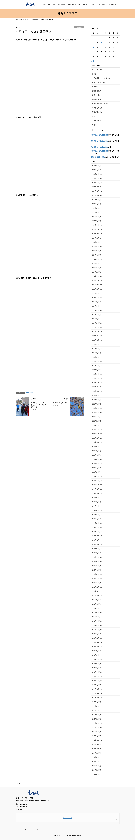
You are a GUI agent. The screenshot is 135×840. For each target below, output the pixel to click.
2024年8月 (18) (97, 246)
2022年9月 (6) (96, 344)
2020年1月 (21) (97, 480)
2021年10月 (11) (97, 391)
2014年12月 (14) (97, 740)
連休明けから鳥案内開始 (99, 135)
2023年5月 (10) (97, 310)
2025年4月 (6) (96, 212)
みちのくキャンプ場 (98, 82)
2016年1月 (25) (97, 685)
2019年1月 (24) (97, 532)
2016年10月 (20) (97, 646)
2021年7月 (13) (97, 404)
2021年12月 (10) (97, 383)
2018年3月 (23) (97, 574)
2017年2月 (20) (97, 629)
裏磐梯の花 (95, 95)
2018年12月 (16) (97, 536)
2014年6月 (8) (96, 766)
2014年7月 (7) (96, 761)
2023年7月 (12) (97, 302)
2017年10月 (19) (97, 595)
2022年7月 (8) (96, 353)
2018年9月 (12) (97, 548)
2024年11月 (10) (97, 234)
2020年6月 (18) (97, 459)
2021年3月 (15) (97, 421)
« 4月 (93, 61)
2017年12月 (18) (97, 587)
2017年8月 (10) (97, 604)
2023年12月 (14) (97, 280)
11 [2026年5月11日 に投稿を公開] (93, 47)
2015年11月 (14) (97, 693)
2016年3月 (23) (97, 676)
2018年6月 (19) (97, 561)
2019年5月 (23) (97, 514)
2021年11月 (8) (97, 387)
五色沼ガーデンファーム (100, 103)
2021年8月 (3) (96, 399)
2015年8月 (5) (96, 706)
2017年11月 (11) (97, 591)
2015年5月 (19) (97, 719)
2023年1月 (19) (97, 327)
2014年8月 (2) (96, 757)
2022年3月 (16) (97, 370)
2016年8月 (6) (96, 655)
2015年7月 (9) (96, 710)
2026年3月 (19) (97, 174)
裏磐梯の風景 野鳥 (98, 157)
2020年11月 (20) (97, 438)
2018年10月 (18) (97, 544)
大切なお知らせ (97, 108)
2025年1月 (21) (97, 225)
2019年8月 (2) (96, 502)
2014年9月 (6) (96, 753)
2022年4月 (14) (97, 365)
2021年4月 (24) (97, 417)
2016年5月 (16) (97, 668)
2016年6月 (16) (97, 663)
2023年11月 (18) (97, 285)
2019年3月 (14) (97, 523)
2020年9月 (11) (97, 446)
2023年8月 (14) (97, 297)
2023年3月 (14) (97, 319)
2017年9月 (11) (97, 600)
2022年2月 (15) (97, 374)
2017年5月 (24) (97, 617)
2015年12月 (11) (97, 689)
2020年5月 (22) (97, 463)
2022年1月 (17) (97, 378)
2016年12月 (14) (97, 638)
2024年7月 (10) (97, 251)
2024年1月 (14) (97, 276)
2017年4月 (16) (97, 621)
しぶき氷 (95, 74)
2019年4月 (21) (97, 519)
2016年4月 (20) (97, 672)
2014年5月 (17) (97, 770)
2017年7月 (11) (97, 608)
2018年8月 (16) (97, 553)
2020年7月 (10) (97, 455)
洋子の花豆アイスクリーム (101, 78)
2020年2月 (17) (97, 476)
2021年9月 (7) (96, 395)
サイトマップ (37, 829)
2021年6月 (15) (97, 408)
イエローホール (97, 69)
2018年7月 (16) (97, 557)
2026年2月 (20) (97, 178)
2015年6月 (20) (97, 714)
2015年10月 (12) (97, 697)
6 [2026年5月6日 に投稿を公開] (101, 42)
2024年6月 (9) (96, 255)
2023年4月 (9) (96, 314)
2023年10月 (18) (97, 289)
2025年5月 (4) (96, 208)
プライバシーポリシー (23, 829)
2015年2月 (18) (97, 732)
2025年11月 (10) (97, 191)
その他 (94, 125)
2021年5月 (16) (97, 412)
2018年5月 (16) (97, 566)
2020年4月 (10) (97, 468)
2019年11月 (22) (97, 489)
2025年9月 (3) (96, 199)
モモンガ (95, 116)
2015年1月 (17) (97, 736)
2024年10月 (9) (97, 238)
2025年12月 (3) (97, 187)
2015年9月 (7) (96, 702)
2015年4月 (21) (97, 723)
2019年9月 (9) (96, 497)
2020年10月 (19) (97, 442)
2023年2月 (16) (97, 323)
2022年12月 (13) (97, 331)
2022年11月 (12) (97, 336)
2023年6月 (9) (96, 306)
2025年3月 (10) (97, 217)
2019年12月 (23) (97, 485)
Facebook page (67, 818)
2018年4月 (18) (97, 570)
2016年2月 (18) (97, 680)
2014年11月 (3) (97, 744)
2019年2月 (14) (97, 527)
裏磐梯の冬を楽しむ (60, 403)
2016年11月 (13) (97, 642)
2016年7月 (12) (97, 659)
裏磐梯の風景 (79, 27)
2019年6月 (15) (97, 510)
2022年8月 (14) (97, 348)
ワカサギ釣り (96, 121)
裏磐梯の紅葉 (96, 99)
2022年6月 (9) (96, 357)
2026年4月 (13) (97, 170)
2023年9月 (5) (96, 293)
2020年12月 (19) (97, 434)
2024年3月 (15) (97, 268)
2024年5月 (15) (97, 259)
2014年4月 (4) (96, 774)
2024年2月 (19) (97, 272)
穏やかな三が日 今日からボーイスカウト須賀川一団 (38, 405)
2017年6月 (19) (97, 612)
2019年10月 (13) (97, 493)
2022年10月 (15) (97, 340)
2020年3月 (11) (97, 472)
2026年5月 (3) (96, 165)
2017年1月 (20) (97, 634)
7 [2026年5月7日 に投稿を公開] (105, 42)
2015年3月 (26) (97, 727)
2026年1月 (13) (97, 182)
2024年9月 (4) (96, 242)
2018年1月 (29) (97, 583)
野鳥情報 (95, 86)
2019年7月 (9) (96, 506)
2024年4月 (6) (96, 263)
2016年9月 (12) (97, 651)
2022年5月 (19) (97, 361)
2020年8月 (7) (96, 451)
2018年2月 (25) (97, 578)
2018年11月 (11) (97, 540)
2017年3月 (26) (97, 625)
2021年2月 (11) (97, 425)
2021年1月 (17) (97, 429)
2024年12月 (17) (97, 229)
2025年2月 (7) (96, 221)
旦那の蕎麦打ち (97, 112)
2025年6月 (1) (96, 204)
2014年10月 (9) (97, 749)
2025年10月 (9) (97, 195)
